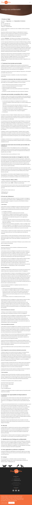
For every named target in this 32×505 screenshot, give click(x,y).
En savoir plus (14, 500)
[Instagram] (16, 490)
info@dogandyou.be (17, 480)
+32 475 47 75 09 (17, 479)
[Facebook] (13, 490)
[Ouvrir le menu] (30, 2)
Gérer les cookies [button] (4, 502)
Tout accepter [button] (11, 502)
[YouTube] (19, 490)
